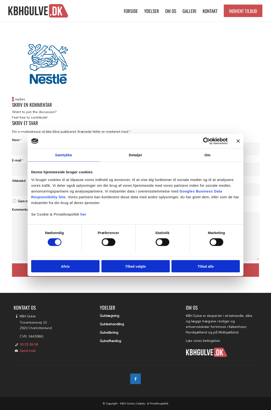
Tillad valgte (135, 266)
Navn (17, 140)
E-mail (18, 160)
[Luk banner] (238, 141)
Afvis (65, 266)
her (83, 214)
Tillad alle (205, 266)
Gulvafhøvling (110, 341)
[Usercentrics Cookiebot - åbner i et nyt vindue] (207, 141)
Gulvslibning (109, 332)
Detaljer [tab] (135, 155)
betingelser (211, 340)
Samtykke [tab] (63, 155)
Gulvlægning (109, 316)
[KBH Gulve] (39, 11)
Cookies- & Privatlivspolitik (152, 403)
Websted (18, 181)
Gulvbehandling (112, 324)
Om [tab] (207, 155)
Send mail (27, 351)
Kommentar (21, 209)
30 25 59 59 (29, 344)
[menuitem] (131, 11)
